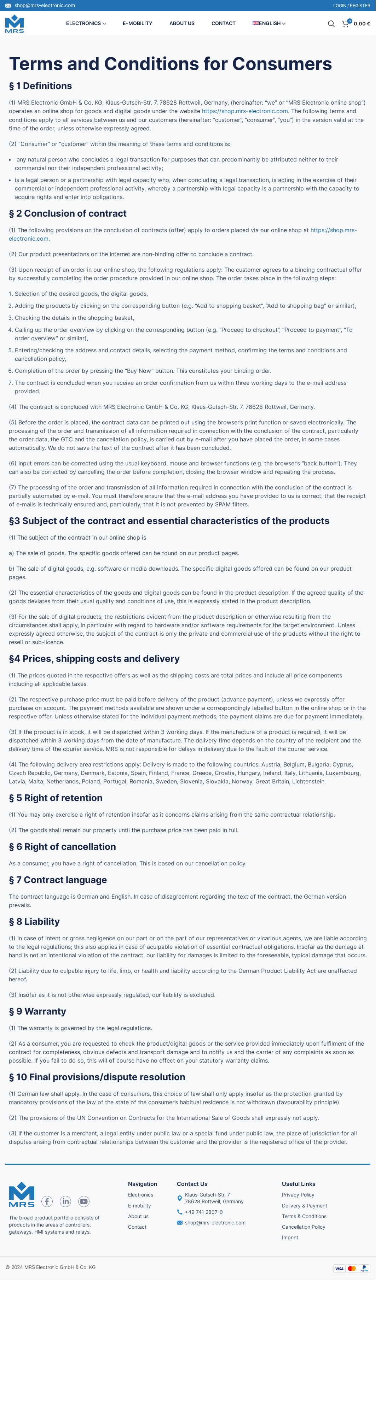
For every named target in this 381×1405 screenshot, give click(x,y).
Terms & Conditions (304, 1216)
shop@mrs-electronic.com (40, 5)
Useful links (299, 1184)
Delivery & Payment (304, 1206)
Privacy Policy (298, 1195)
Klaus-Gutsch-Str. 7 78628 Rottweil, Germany (210, 1198)
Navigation (142, 1184)
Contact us (192, 1184)
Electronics (140, 1195)
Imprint (290, 1238)
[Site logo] (14, 23)
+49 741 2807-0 (200, 1212)
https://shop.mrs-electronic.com (245, 112)
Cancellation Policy (303, 1227)
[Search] (331, 24)
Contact (137, 1227)
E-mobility (139, 1206)
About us (138, 1216)
